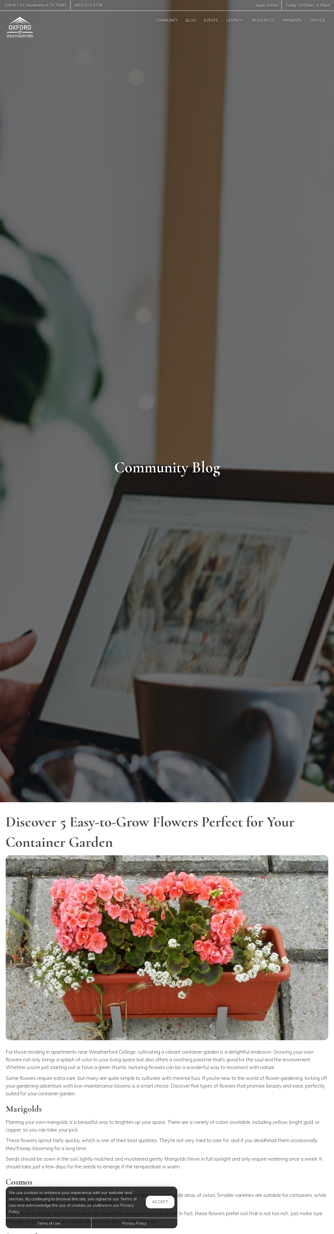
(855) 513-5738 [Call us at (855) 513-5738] (88, 5)
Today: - (308, 5)
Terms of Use (48, 1223)
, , (35, 5)
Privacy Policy (134, 1223)
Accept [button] (160, 1201)
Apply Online (266, 5)
